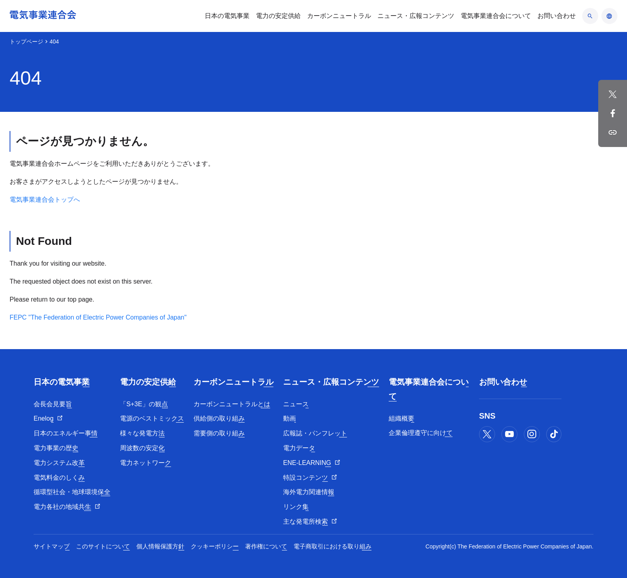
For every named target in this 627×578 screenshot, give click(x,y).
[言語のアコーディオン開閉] (609, 16)
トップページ (26, 41)
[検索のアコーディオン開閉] (590, 16)
